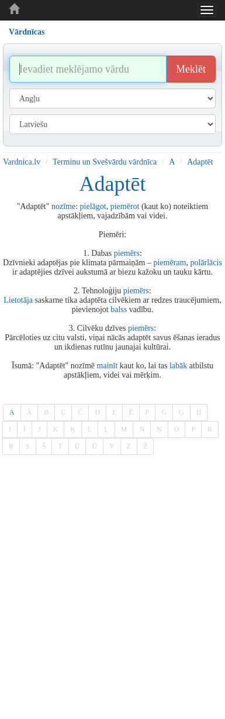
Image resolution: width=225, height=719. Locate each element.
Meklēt (191, 69)
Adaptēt (200, 162)
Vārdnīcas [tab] (26, 32)
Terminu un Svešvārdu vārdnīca (105, 162)
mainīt (107, 365)
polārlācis (205, 262)
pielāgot (93, 206)
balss (118, 309)
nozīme (63, 206)
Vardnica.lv (21, 162)
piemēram (169, 262)
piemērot (125, 206)
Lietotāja (18, 300)
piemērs (127, 253)
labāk (178, 365)
